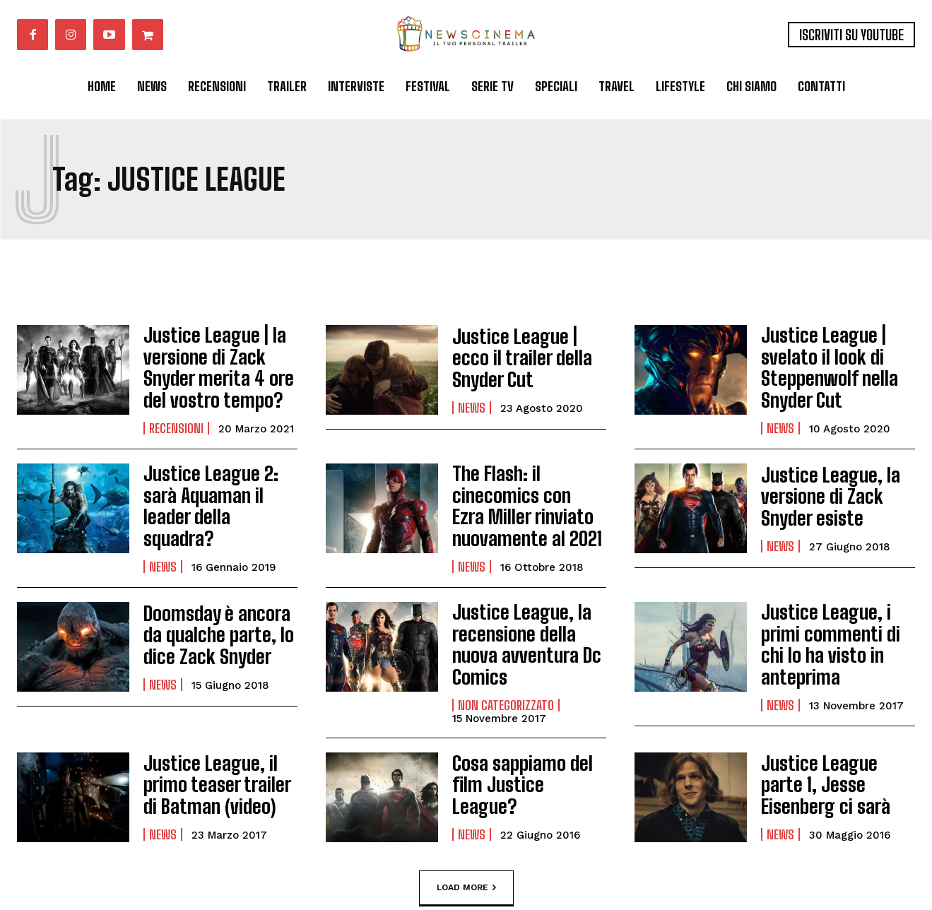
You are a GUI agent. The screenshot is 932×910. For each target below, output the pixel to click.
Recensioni (176, 416)
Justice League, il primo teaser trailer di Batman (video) (215, 732)
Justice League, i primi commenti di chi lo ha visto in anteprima (836, 612)
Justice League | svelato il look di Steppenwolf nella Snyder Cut (821, 362)
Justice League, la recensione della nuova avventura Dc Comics (528, 607)
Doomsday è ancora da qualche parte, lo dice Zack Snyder (219, 612)
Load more (466, 834)
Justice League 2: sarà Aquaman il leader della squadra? (219, 485)
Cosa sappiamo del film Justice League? (522, 731)
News (471, 394)
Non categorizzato (506, 652)
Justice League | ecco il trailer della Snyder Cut (529, 357)
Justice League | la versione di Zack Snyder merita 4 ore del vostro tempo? (209, 362)
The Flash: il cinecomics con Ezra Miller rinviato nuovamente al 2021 (520, 489)
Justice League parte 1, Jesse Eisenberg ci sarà (838, 732)
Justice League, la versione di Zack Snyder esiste (822, 485)
